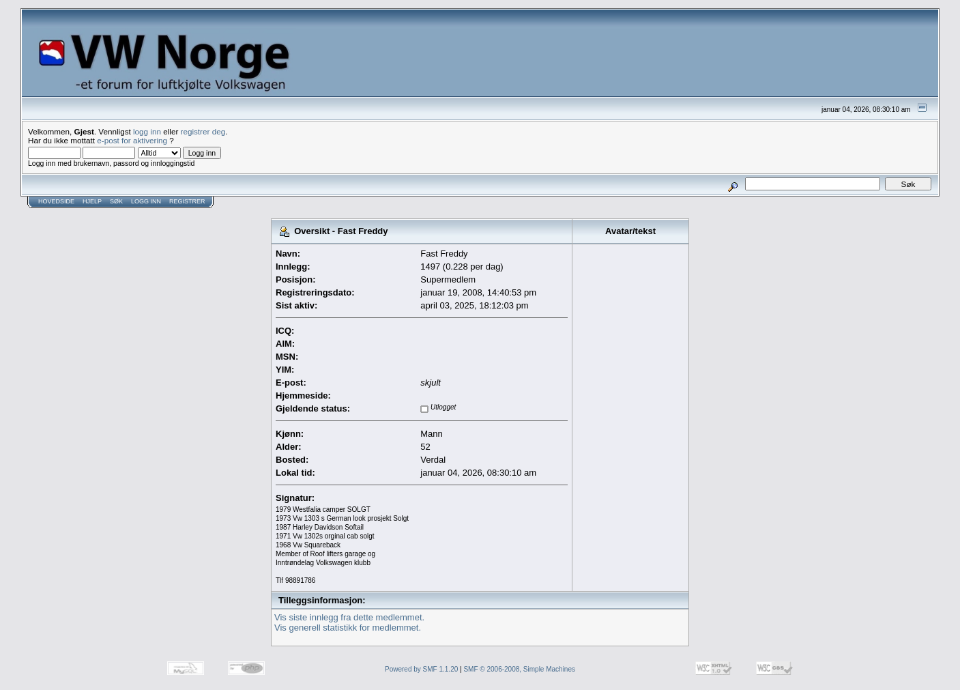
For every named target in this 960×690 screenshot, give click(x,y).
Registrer (187, 201)
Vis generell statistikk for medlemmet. (347, 627)
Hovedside (56, 201)
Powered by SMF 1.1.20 (421, 669)
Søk (116, 201)
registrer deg (203, 131)
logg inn (147, 131)
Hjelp (92, 201)
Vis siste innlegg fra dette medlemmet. (349, 617)
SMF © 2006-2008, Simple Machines (519, 669)
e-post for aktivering (132, 140)
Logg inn (146, 201)
